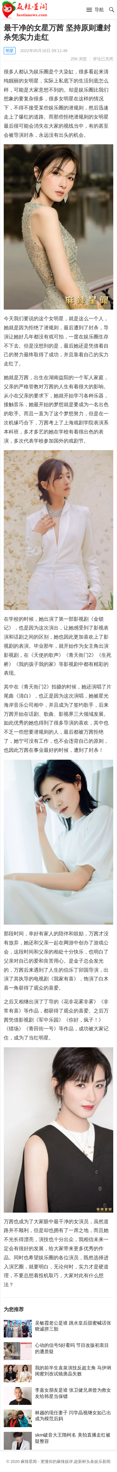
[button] (95, 10)
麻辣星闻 (29, 1461)
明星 (10, 50)
